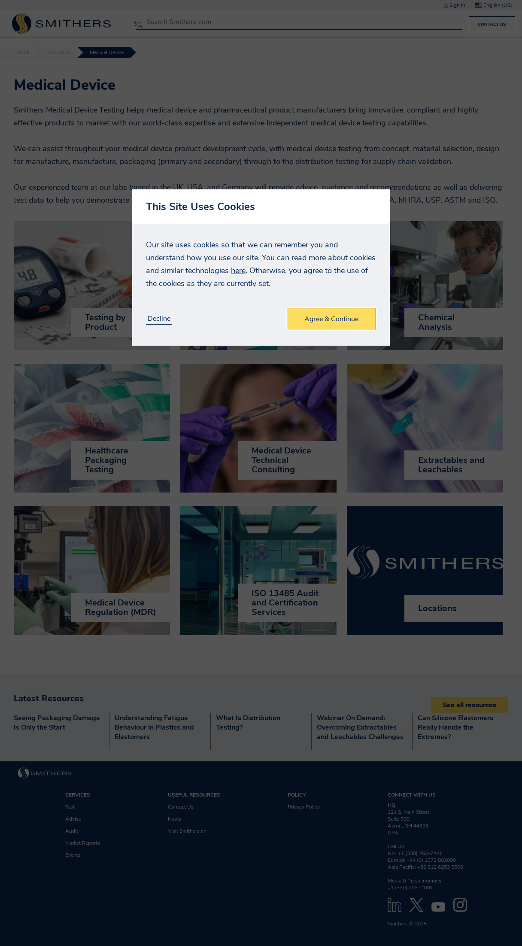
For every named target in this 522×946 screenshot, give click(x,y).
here (238, 270)
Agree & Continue (331, 319)
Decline (159, 318)
